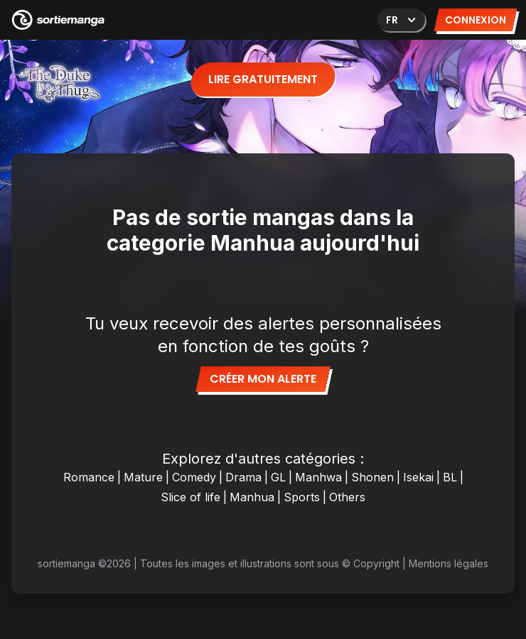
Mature (143, 477)
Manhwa (318, 477)
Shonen (372, 477)
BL (450, 477)
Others (347, 497)
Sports (302, 497)
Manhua (252, 497)
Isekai (418, 477)
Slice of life (190, 497)
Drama (243, 477)
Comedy (194, 477)
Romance (88, 477)
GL (278, 477)
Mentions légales (448, 563)
